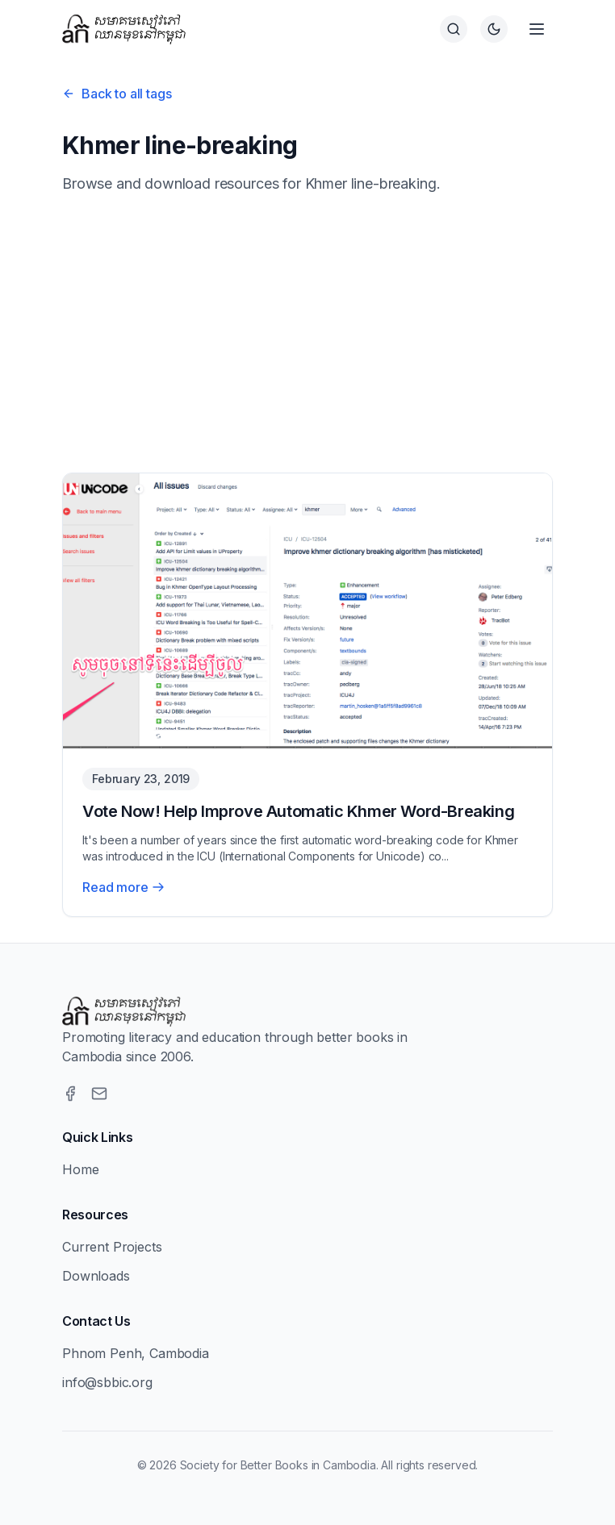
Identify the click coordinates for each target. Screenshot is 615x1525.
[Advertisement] (307, 334)
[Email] (99, 1093)
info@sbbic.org (107, 1382)
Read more (123, 887)
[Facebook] (70, 1093)
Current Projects (111, 1247)
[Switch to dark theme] (494, 29)
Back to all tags (116, 93)
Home (80, 1169)
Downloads (96, 1276)
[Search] (453, 29)
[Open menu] (537, 29)
